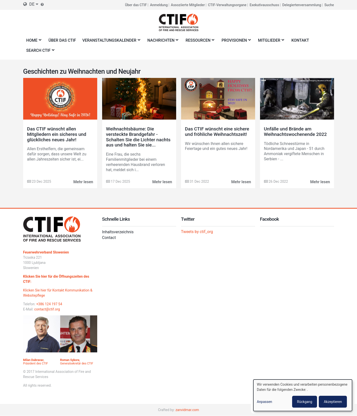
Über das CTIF (136, 5)
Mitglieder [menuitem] (270, 42)
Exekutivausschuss (264, 5)
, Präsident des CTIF (35, 361)
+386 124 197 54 (49, 304)
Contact (109, 237)
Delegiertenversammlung (301, 5)
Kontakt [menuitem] (300, 40)
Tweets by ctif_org (197, 231)
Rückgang (304, 402)
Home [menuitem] (32, 42)
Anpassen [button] (264, 402)
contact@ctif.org (47, 309)
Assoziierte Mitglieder (188, 5)
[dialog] (302, 395)
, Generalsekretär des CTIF (76, 361)
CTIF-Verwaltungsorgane (227, 5)
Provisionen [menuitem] (235, 42)
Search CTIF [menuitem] (39, 52)
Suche (329, 5)
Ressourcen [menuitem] (198, 42)
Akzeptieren (333, 402)
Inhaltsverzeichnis (118, 232)
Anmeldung (159, 5)
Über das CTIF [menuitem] (62, 40)
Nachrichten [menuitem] (162, 42)
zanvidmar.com (187, 410)
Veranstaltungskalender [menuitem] (110, 42)
